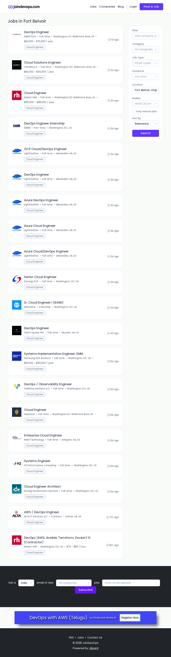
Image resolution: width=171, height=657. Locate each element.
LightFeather (31, 153)
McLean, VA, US (70, 332)
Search (145, 133)
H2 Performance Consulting (40, 465)
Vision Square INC (34, 332)
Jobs (93, 7)
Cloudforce (30, 67)
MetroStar (30, 307)
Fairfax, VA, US (73, 516)
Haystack (29, 414)
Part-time (39, 127)
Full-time (44, 36)
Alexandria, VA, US (66, 153)
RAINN (27, 127)
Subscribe (85, 590)
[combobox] (145, 49)
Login (133, 7)
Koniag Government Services (41, 491)
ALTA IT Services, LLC (36, 516)
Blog (121, 7)
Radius (136, 98)
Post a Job (151, 7)
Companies (107, 7)
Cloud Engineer (34, 47)
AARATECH (30, 36)
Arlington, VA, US (70, 439)
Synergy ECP (31, 281)
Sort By (136, 118)
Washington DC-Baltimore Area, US (73, 36)
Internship (45, 307)
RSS (71, 637)
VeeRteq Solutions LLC (37, 388)
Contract (56, 516)
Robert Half (30, 97)
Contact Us (94, 637)
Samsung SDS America (37, 358)
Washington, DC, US (60, 127)
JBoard (93, 648)
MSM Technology (34, 439)
